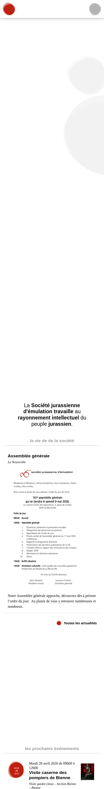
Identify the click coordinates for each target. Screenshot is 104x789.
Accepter (82, 776)
